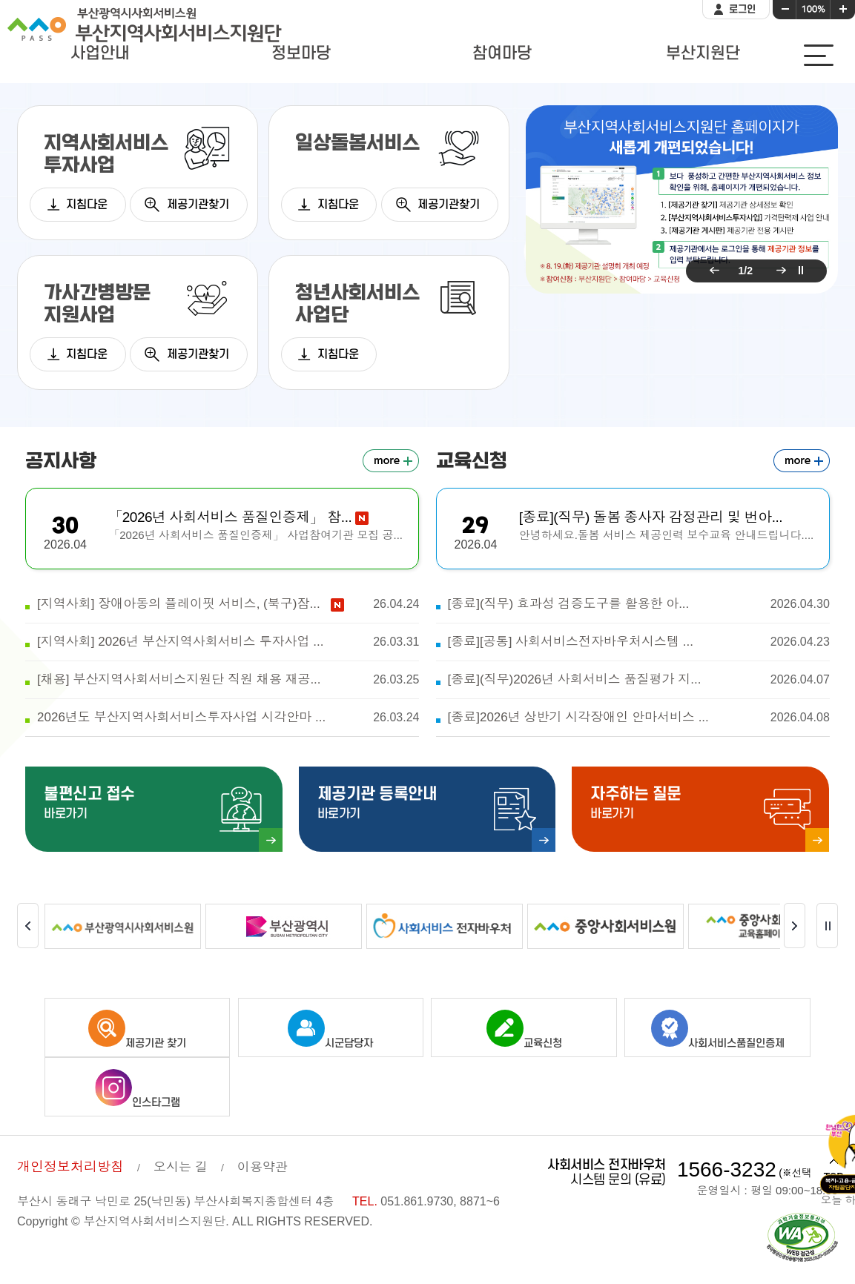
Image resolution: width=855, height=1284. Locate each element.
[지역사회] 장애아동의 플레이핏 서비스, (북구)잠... (228, 604)
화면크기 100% (813, 9)
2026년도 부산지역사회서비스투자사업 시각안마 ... (228, 717)
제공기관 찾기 (137, 1030)
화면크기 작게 (784, 9)
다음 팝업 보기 (778, 270)
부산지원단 (703, 53)
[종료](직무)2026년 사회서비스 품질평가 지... (638, 679)
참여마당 (502, 53)
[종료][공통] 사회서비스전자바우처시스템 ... (638, 642)
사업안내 (100, 53)
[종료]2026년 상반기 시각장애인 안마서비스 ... (638, 717)
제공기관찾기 (198, 204)
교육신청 (524, 1030)
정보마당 (301, 53)
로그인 (742, 9)
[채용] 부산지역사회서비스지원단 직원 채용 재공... (228, 679)
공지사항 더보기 (391, 460)
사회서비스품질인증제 (718, 1030)
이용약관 (262, 1167)
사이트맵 (818, 55)
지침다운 (87, 204)
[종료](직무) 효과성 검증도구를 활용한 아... (638, 604)
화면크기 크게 (843, 9)
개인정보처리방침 (70, 1166)
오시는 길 (180, 1167)
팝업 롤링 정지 (801, 270)
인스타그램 (137, 1089)
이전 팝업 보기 (712, 270)
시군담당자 (330, 1030)
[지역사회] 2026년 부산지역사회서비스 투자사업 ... (228, 642)
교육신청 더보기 (801, 460)
